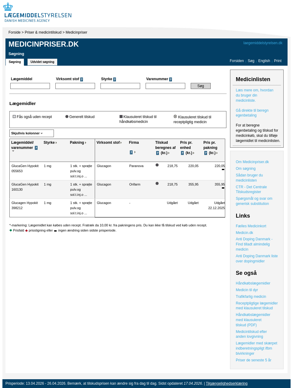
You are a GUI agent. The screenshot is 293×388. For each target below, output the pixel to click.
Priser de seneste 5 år (253, 360)
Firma (134, 142)
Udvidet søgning (42, 62)
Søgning (15, 62)
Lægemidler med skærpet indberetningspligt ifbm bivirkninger (256, 348)
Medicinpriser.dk (43, 44)
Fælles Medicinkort (251, 226)
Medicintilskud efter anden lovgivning (251, 334)
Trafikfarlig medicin (251, 296)
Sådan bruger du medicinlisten (249, 177)
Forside (14, 32)
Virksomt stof (108, 142)
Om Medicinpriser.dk (252, 162)
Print (277, 61)
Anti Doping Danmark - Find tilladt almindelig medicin (254, 244)
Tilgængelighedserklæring (227, 383)
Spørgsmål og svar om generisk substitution (254, 201)
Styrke (49, 142)
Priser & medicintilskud (43, 32)
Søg (251, 61)
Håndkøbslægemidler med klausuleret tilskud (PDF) (253, 320)
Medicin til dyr (247, 290)
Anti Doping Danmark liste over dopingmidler (257, 258)
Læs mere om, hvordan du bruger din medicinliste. (254, 95)
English (264, 61)
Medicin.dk (244, 233)
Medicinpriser (76, 32)
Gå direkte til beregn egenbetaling (252, 113)
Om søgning (245, 168)
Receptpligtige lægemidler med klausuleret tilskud (257, 306)
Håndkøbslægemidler (253, 283)
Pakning (77, 142)
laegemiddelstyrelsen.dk (262, 43)
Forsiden (237, 61)
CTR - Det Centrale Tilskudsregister (251, 189)
